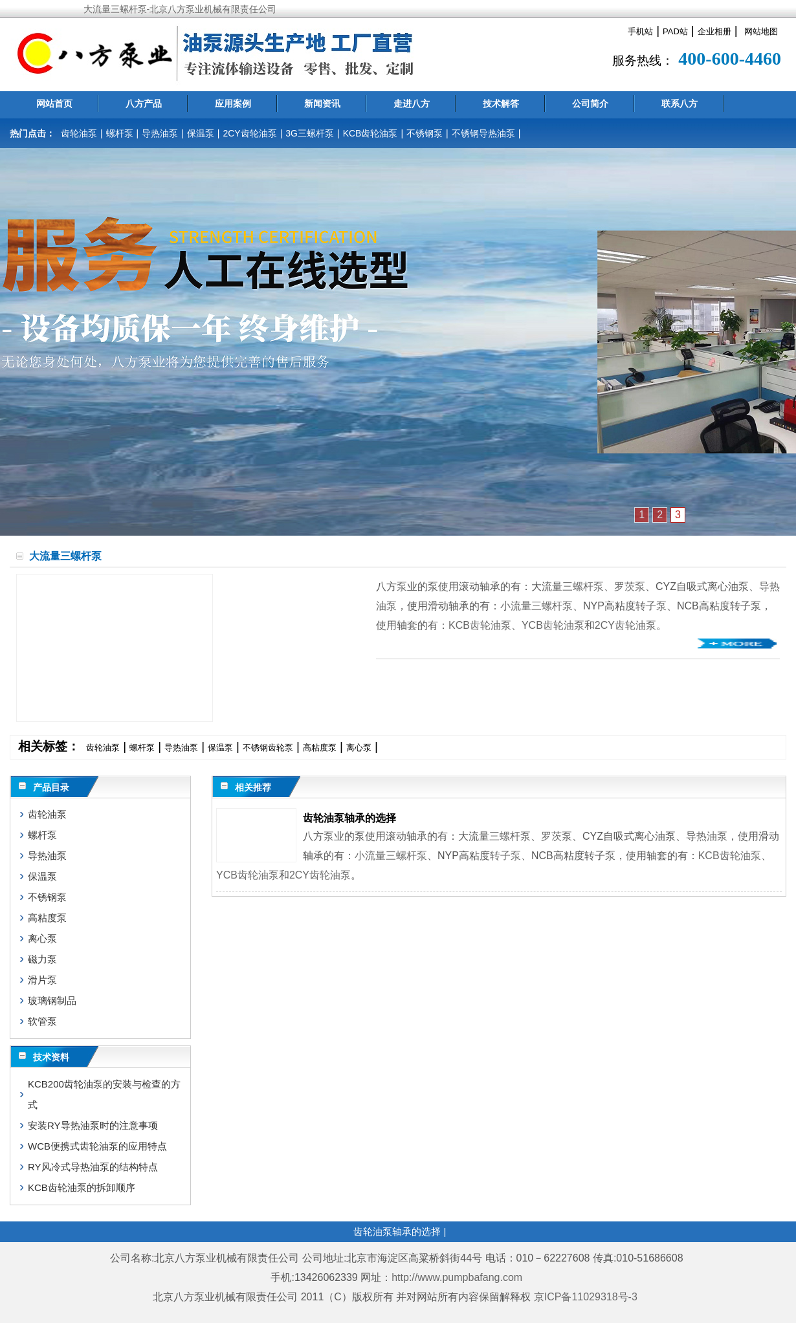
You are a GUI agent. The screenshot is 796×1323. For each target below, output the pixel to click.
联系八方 (679, 103)
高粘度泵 (320, 747)
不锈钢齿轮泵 (268, 747)
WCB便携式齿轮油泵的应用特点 (97, 1146)
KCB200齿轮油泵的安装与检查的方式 (104, 1094)
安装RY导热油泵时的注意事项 (93, 1125)
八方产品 (144, 103)
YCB (532, 625)
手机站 (640, 31)
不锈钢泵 (424, 133)
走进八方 (411, 103)
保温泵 (200, 133)
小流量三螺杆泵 (536, 605)
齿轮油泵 (79, 133)
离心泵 (358, 747)
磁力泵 (42, 959)
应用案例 (233, 103)
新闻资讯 (322, 103)
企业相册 (714, 31)
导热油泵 (160, 133)
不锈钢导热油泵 (483, 133)
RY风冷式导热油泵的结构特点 (93, 1166)
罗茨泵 (629, 586)
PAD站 (675, 31)
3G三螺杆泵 (309, 133)
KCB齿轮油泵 (370, 133)
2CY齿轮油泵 (249, 133)
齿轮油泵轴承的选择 (349, 818)
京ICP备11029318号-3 (587, 1296)
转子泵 (651, 605)
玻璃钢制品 (52, 1000)
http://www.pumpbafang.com (457, 1277)
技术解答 (501, 103)
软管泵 (42, 1021)
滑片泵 (42, 979)
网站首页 (54, 103)
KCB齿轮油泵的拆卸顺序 (81, 1187)
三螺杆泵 (583, 586)
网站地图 (761, 31)
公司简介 (590, 103)
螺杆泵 (119, 133)
